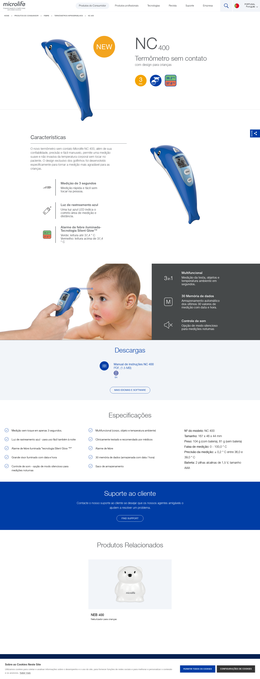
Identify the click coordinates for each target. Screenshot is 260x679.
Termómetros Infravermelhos (68, 16)
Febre (46, 16)
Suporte (190, 5)
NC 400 (91, 16)
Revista (173, 5)
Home (6, 16)
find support (130, 518)
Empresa (208, 5)
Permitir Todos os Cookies (197, 669)
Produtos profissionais (126, 5)
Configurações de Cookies (236, 669)
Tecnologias (153, 5)
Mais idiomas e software (130, 390)
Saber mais (25, 673)
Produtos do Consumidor (92, 5)
